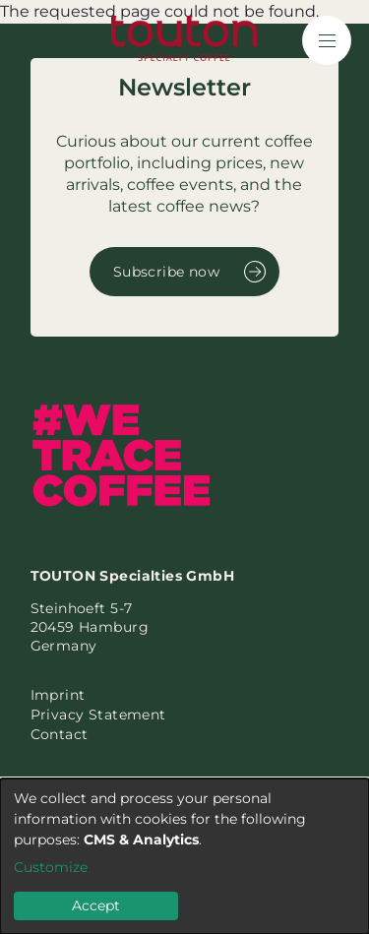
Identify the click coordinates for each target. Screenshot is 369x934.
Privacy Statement (98, 714)
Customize (51, 867)
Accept (96, 905)
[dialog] (184, 856)
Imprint (58, 695)
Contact (60, 734)
